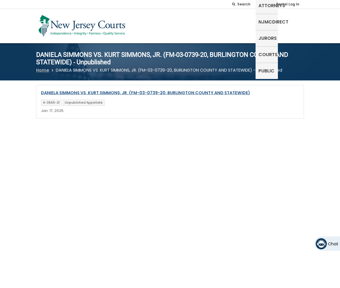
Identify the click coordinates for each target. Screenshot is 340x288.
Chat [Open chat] (333, 244)
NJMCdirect (215, 21)
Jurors (245, 21)
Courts (269, 21)
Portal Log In (287, 4)
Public (293, 21)
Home (42, 67)
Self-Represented (143, 24)
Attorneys (181, 21)
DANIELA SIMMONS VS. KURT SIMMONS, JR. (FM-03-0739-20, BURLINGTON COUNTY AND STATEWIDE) (145, 89)
